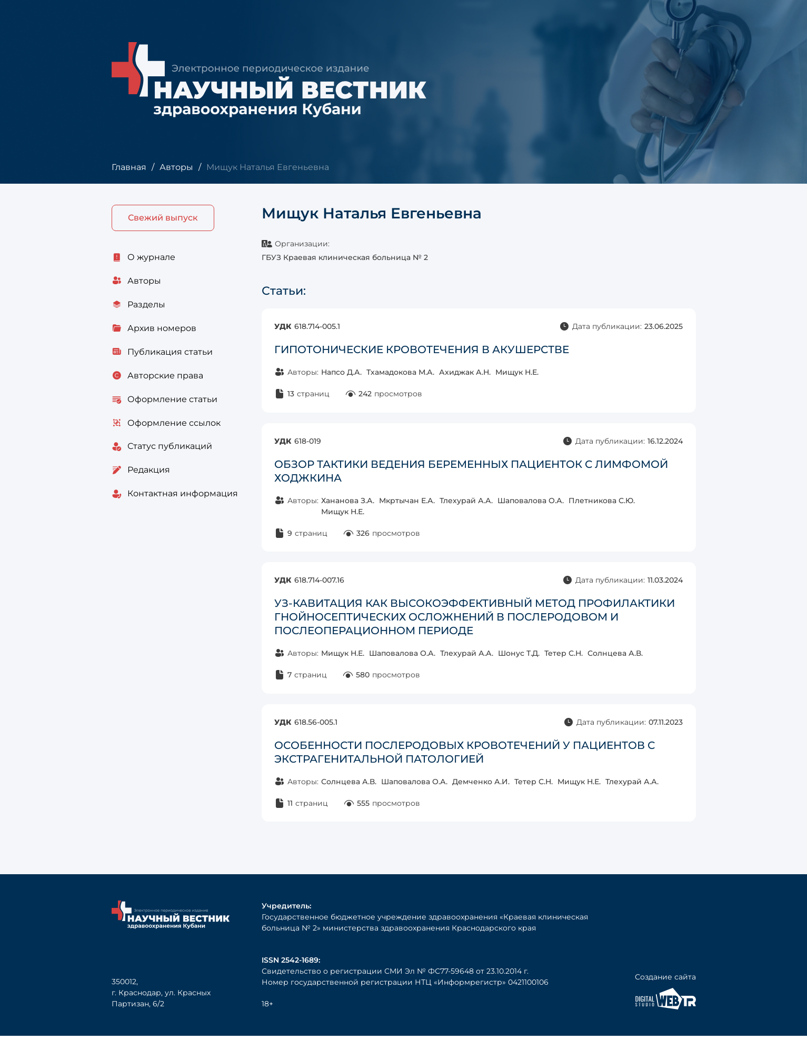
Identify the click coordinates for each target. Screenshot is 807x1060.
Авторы (176, 167)
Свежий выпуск (163, 218)
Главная (129, 167)
